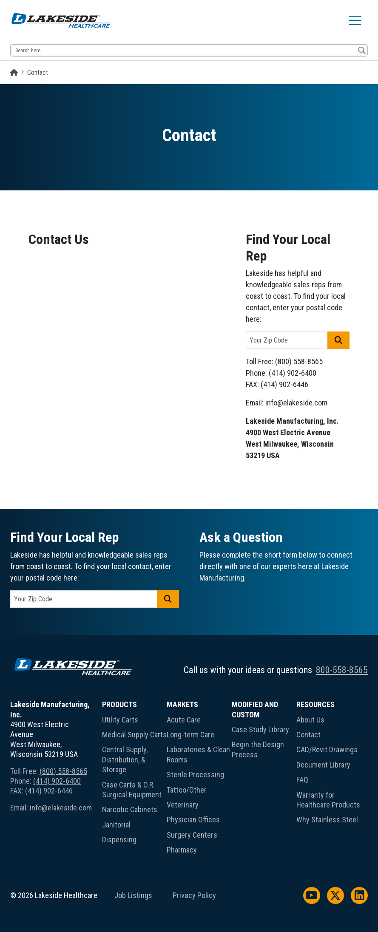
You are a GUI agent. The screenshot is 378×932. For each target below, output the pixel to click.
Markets (182, 704)
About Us (310, 719)
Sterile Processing (195, 774)
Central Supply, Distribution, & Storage (125, 759)
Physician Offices (193, 819)
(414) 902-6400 (57, 780)
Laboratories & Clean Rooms (198, 754)
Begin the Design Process (258, 749)
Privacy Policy (194, 895)
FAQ (302, 779)
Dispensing (119, 839)
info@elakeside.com (61, 807)
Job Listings (133, 895)
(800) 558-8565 (63, 771)
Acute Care (184, 719)
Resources (315, 704)
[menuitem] (134, 779)
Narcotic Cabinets (129, 809)
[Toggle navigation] (355, 20)
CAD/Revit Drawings (327, 749)
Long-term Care (190, 734)
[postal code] (287, 340)
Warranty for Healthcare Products (328, 799)
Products (119, 704)
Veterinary (183, 804)
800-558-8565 (342, 670)
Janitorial (116, 824)
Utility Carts (120, 719)
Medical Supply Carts (134, 734)
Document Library (323, 764)
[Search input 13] (183, 50)
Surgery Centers (192, 834)
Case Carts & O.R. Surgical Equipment (132, 789)
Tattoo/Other (187, 789)
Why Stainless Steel (327, 819)
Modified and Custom (255, 709)
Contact (308, 734)
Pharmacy (182, 849)
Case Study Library (260, 729)
